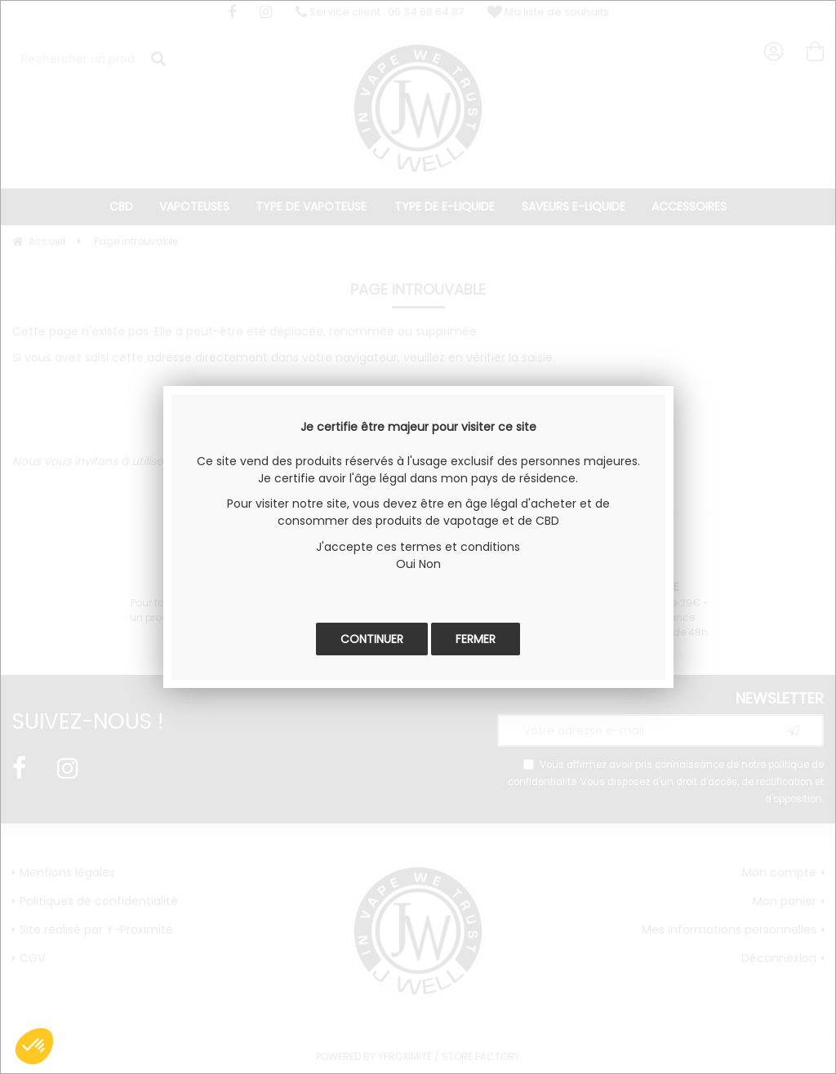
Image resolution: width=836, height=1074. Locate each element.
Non (430, 564)
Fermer (476, 639)
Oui (406, 564)
